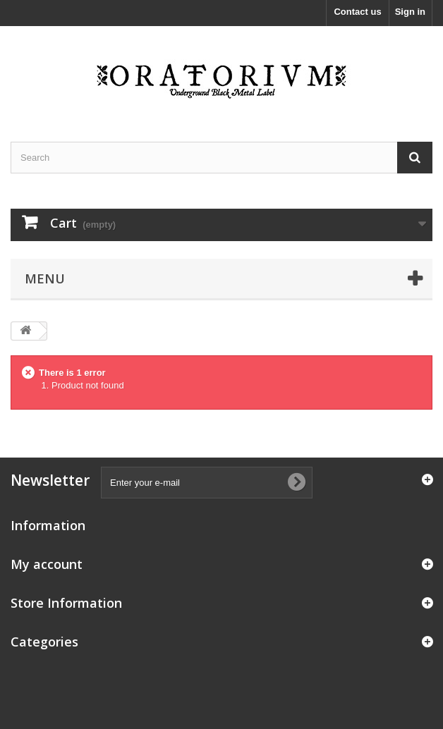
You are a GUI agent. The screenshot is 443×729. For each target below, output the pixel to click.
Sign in (410, 11)
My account (47, 564)
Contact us (357, 11)
